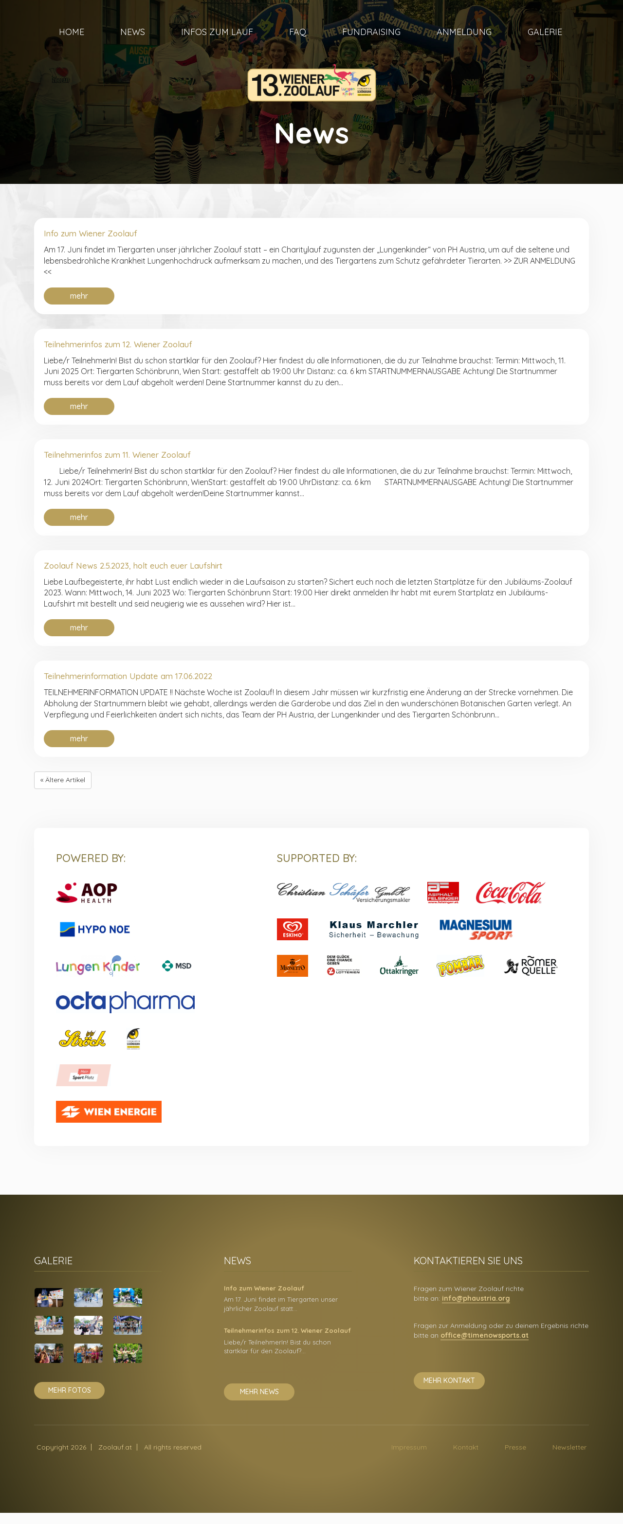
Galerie (545, 44)
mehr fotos (69, 1401)
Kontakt (465, 1458)
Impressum (409, 1458)
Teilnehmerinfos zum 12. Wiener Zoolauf (133, 347)
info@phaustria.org (476, 1309)
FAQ (297, 44)
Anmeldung (464, 44)
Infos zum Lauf (217, 44)
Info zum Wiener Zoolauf (100, 234)
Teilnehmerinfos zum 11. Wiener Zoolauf (133, 460)
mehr (79, 298)
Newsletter (569, 1458)
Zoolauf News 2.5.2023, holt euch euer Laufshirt (151, 573)
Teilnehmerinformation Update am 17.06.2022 (145, 686)
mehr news (259, 1402)
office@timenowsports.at (484, 1346)
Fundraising (371, 44)
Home (71, 44)
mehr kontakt (449, 1391)
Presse (515, 1458)
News (132, 44)
